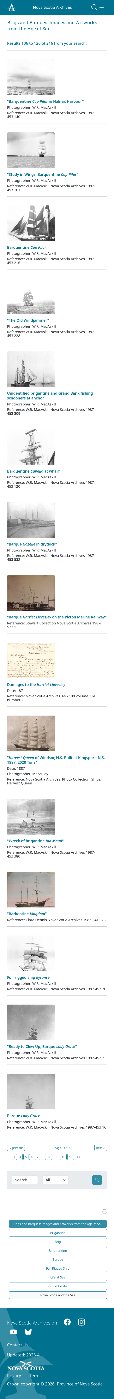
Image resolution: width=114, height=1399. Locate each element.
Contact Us (17, 1345)
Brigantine (57, 1233)
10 (55, 1157)
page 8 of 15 (62, 1148)
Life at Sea (57, 1277)
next (100, 1148)
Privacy (14, 1375)
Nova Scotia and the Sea (57, 1295)
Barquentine (58, 1250)
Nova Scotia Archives (52, 7)
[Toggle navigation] (98, 7)
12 (70, 1157)
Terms (36, 1375)
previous (16, 1148)
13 (78, 1157)
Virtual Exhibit (58, 1286)
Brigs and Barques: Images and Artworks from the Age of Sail (57, 1224)
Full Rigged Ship (57, 1268)
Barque (57, 1259)
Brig (58, 1242)
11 (63, 1157)
